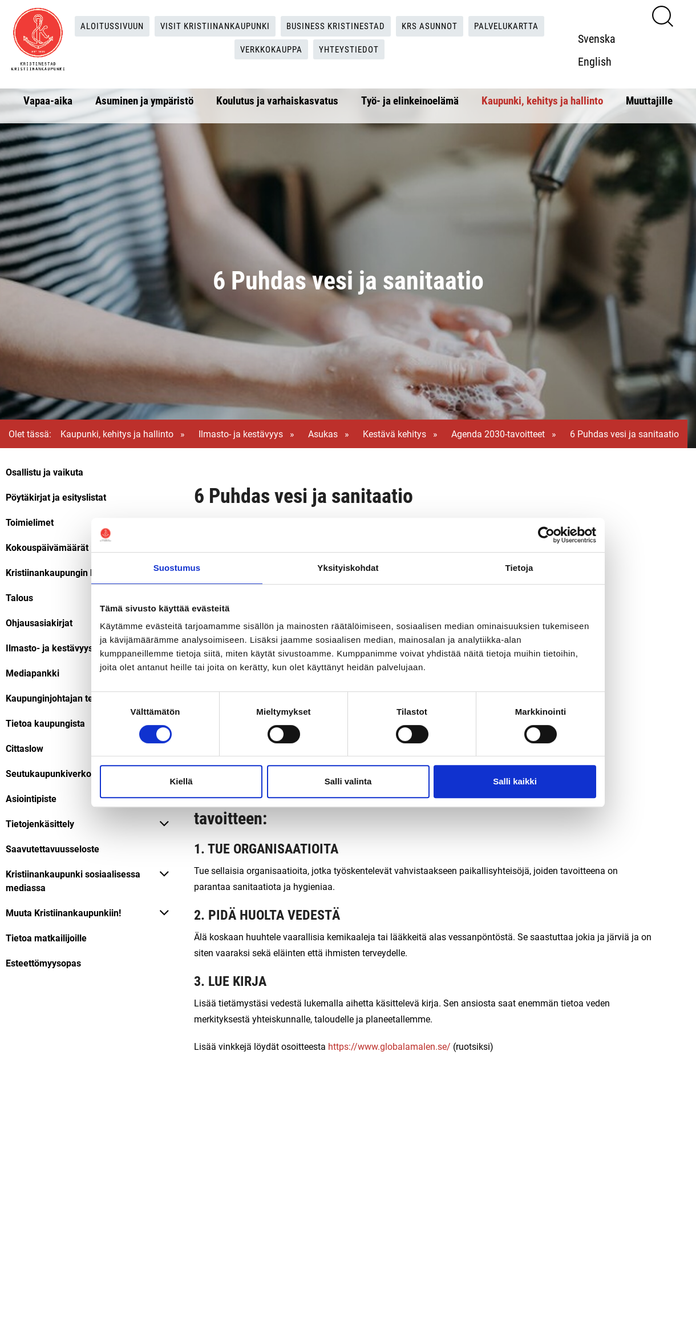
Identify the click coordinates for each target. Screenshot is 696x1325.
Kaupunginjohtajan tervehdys (66, 698)
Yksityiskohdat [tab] (347, 568)
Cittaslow (24, 748)
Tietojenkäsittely (40, 823)
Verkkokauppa (271, 49)
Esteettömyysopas (43, 963)
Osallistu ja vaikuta (44, 472)
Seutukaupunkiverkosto (55, 773)
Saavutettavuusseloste (52, 849)
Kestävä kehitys (394, 434)
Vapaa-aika (47, 100)
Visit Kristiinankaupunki (211, 26)
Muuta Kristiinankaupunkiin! (63, 913)
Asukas (323, 434)
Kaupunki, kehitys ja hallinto (542, 100)
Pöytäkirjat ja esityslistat (56, 497)
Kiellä (180, 781)
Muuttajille (649, 100)
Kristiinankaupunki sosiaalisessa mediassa (73, 880)
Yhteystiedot (353, 49)
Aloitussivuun (103, 26)
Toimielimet (30, 522)
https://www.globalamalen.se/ (389, 1046)
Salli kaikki (515, 781)
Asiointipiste (31, 798)
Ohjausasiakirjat (39, 623)
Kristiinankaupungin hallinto (63, 572)
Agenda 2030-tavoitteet (498, 434)
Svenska (600, 38)
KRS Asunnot (436, 26)
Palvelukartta (517, 26)
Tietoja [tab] (519, 568)
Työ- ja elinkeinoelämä (410, 100)
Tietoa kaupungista (45, 723)
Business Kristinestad (338, 26)
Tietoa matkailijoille (46, 938)
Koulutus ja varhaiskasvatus (277, 100)
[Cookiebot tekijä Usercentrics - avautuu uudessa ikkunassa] (546, 534)
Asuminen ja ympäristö (144, 100)
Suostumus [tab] (177, 568)
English (598, 61)
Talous (19, 597)
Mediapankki (32, 673)
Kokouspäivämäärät (47, 547)
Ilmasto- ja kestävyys (241, 434)
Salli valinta (348, 781)
